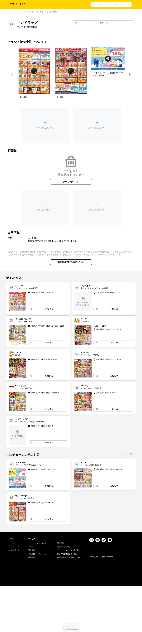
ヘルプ (30, 593)
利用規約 (60, 589)
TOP (10, 12)
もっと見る (128, 454)
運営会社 (31, 596)
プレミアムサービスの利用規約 (68, 596)
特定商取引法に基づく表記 (67, 600)
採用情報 (31, 603)
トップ (11, 589)
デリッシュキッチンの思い (38, 589)
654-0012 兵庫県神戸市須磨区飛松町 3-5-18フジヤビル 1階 (52, 239)
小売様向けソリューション (38, 600)
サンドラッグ (34, 12)
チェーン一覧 (20, 12)
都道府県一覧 (14, 596)
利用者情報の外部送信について (68, 603)
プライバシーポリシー (65, 593)
